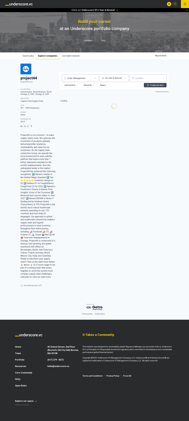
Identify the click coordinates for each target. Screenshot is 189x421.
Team (18, 353)
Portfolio (19, 359)
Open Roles (21, 385)
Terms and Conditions (92, 376)
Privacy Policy (112, 376)
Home (18, 347)
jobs (28, 56)
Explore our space (26, 401)
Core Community (23, 372)
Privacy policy (87, 314)
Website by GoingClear (22, 405)
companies (47, 56)
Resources (20, 366)
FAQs (17, 379)
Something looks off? (31, 285)
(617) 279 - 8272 (55, 359)
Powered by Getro (162, 92)
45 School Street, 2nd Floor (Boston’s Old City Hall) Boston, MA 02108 (63, 350)
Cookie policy (100, 314)
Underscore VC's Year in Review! (100, 10)
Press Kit (127, 376)
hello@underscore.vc (58, 366)
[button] (71, 85)
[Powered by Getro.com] (94, 307)
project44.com (26, 82)
